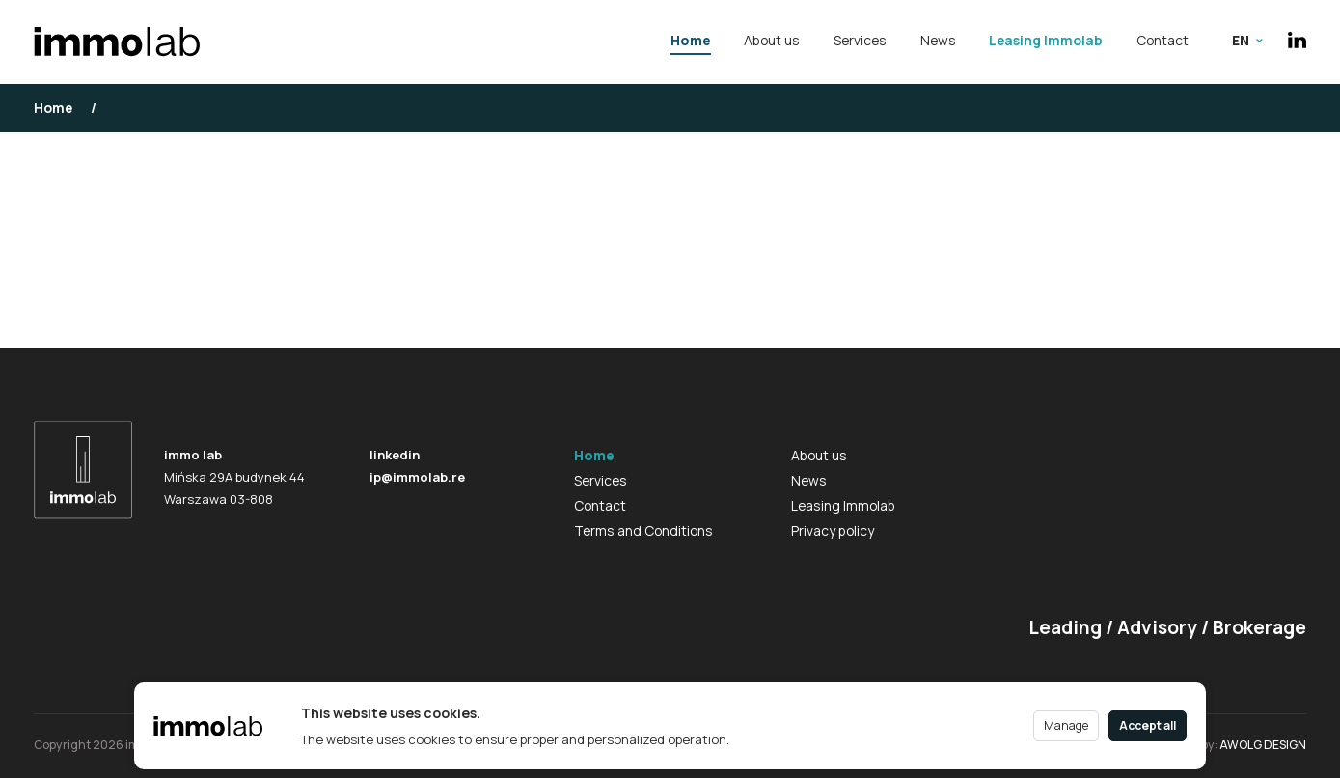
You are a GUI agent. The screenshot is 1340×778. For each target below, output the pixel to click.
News (938, 40)
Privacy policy (832, 530)
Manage (1066, 725)
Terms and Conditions (643, 530)
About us (772, 40)
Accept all (1147, 725)
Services (860, 40)
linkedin (394, 454)
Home (690, 40)
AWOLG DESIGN (1262, 744)
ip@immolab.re (417, 477)
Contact (1162, 40)
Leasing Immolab (1046, 40)
